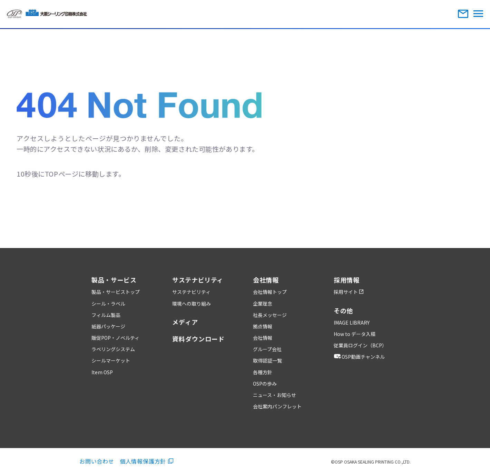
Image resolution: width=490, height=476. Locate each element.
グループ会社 (267, 349)
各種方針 (262, 372)
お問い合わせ (96, 461)
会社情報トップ (270, 291)
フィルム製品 (105, 314)
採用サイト (348, 291)
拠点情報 (262, 326)
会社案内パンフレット (277, 406)
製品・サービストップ (115, 291)
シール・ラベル (108, 303)
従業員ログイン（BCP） (360, 345)
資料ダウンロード (198, 338)
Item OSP (102, 372)
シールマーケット (110, 360)
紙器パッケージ (108, 326)
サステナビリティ (191, 291)
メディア (185, 321)
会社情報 (262, 337)
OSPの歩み (265, 383)
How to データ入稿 (354, 333)
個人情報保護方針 (146, 461)
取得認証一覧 (267, 360)
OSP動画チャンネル (359, 356)
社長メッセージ (270, 314)
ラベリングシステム (113, 349)
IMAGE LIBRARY (352, 322)
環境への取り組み (191, 303)
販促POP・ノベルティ (115, 337)
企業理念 (262, 303)
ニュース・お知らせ (274, 394)
